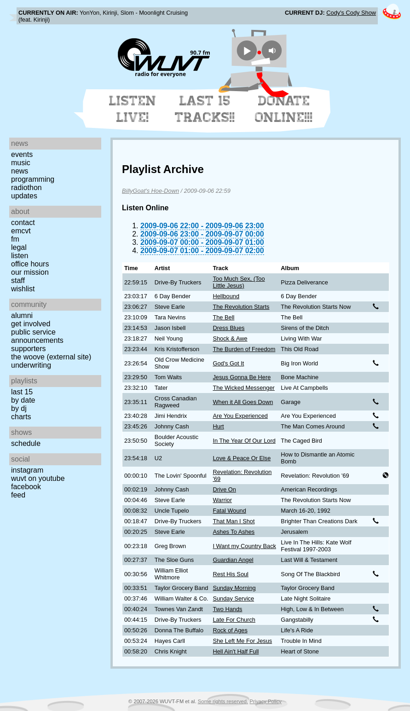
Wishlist (23, 289)
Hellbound (226, 296)
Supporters (28, 349)
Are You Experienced (240, 415)
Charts (21, 417)
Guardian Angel (233, 559)
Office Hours (30, 264)
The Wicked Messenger (243, 387)
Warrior (222, 500)
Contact (23, 222)
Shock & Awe (230, 338)
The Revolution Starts (241, 306)
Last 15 (22, 392)
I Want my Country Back (244, 546)
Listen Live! (132, 109)
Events (22, 154)
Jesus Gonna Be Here (242, 377)
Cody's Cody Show (351, 12)
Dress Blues (228, 327)
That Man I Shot (233, 521)
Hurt (218, 426)
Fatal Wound (229, 510)
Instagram (27, 470)
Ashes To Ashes (233, 531)
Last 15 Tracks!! (205, 109)
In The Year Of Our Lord (244, 440)
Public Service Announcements (37, 336)
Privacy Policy (265, 701)
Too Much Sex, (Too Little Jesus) (239, 282)
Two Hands (227, 609)
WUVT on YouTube (38, 478)
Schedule (25, 443)
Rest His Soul (230, 574)
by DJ (19, 408)
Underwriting (31, 365)
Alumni (22, 315)
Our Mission (30, 272)
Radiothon (26, 187)
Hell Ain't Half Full (236, 651)
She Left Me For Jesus (242, 640)
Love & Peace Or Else (242, 458)
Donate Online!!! (284, 109)
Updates (24, 196)
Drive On (224, 489)
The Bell (223, 317)
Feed (18, 495)
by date (23, 400)
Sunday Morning (234, 587)
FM (15, 239)
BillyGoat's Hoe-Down (150, 190)
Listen (19, 256)
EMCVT (21, 231)
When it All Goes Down (243, 402)
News (19, 171)
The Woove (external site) (51, 357)
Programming (32, 179)
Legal (19, 247)
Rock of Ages (230, 630)
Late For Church (234, 619)
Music (20, 163)
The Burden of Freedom (244, 349)
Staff (18, 280)
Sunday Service (233, 598)
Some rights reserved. (223, 701)
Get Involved (30, 324)
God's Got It (228, 363)
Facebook (26, 487)
